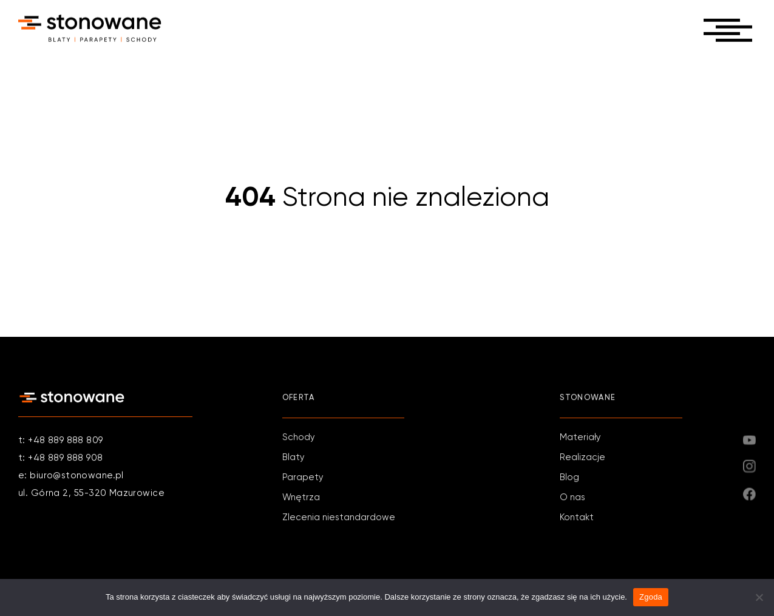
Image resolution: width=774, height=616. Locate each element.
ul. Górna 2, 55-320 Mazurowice (91, 493)
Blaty (293, 458)
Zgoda (650, 596)
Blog (569, 478)
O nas (572, 498)
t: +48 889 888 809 (60, 440)
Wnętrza (301, 498)
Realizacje (582, 458)
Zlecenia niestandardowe (338, 518)
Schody (298, 438)
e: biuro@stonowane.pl (71, 475)
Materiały (580, 438)
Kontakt (577, 518)
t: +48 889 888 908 (60, 457)
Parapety (303, 478)
